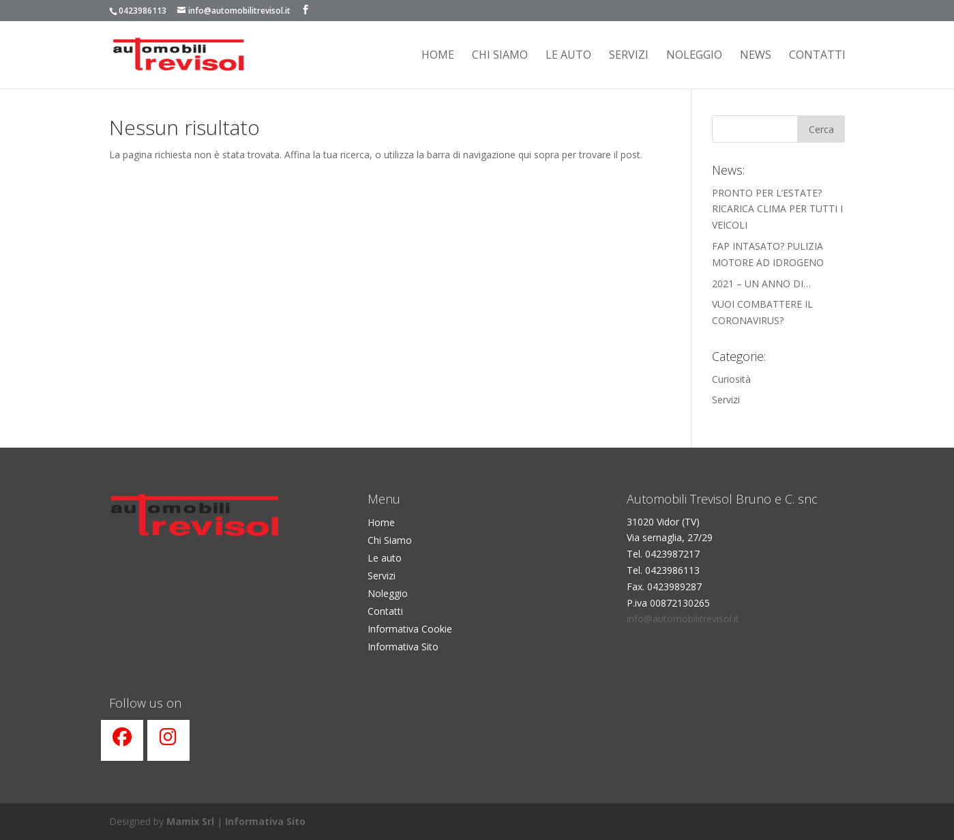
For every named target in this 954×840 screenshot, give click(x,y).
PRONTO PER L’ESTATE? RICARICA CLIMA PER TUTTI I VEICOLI (777, 209)
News (755, 56)
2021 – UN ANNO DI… (761, 283)
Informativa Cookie (410, 628)
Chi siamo (500, 56)
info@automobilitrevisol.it (683, 618)
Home (437, 56)
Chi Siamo (390, 540)
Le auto (385, 557)
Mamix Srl (190, 821)
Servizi (629, 56)
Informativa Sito (403, 646)
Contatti (817, 56)
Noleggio (694, 56)
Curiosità (731, 379)
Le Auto (568, 56)
